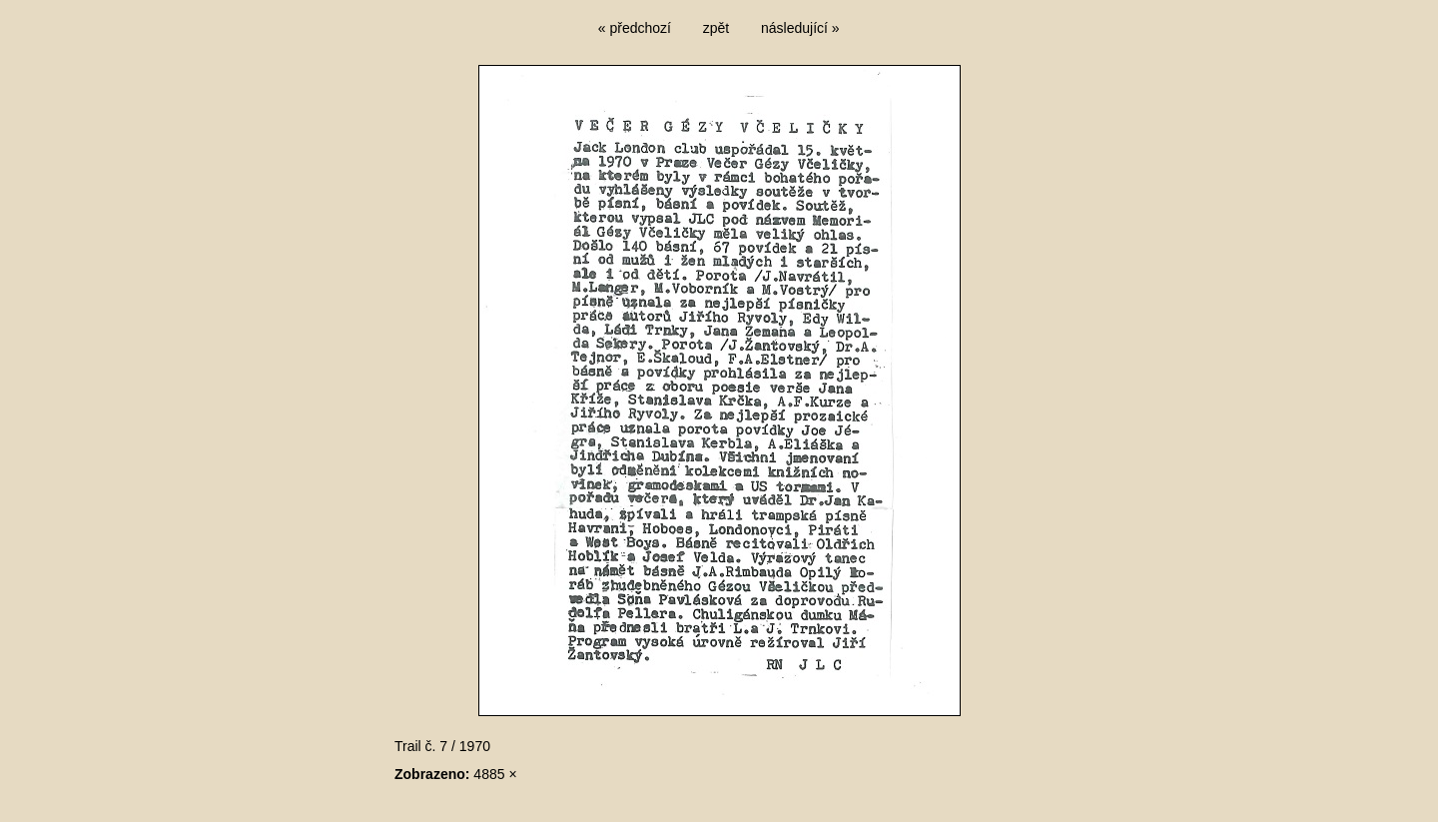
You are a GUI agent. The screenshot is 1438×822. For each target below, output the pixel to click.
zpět (716, 28)
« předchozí (634, 28)
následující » (800, 28)
